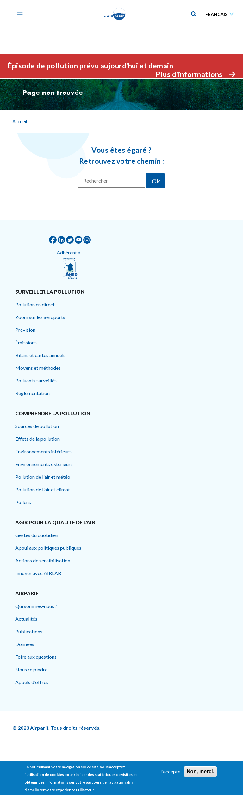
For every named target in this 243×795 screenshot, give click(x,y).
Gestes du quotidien (36, 535)
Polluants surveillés (36, 380)
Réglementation (32, 393)
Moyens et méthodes (38, 368)
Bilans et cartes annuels (40, 355)
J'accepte (170, 773)
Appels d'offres (31, 682)
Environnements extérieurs (44, 464)
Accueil (19, 121)
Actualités (26, 619)
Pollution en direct (35, 304)
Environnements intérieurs (43, 451)
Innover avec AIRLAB (38, 573)
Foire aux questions (36, 657)
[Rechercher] (111, 180)
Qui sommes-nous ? (36, 606)
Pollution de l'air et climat (42, 489)
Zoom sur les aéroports (40, 317)
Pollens (23, 502)
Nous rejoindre (31, 669)
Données (24, 644)
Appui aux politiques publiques (48, 548)
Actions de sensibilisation (42, 560)
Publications (28, 631)
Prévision (25, 330)
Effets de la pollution (37, 439)
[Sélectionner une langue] (220, 14)
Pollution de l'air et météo (42, 477)
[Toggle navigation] (18, 14)
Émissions (26, 342)
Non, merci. (200, 773)
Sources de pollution (37, 426)
